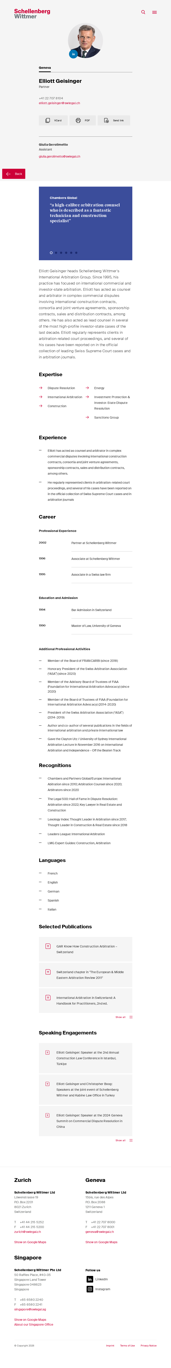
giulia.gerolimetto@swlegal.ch (59, 190)
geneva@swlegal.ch (100, 1243)
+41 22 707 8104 (51, 99)
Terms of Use (127, 1357)
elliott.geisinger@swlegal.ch (59, 104)
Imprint (110, 1357)
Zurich (22, 1191)
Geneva (95, 1191)
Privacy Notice (148, 1357)
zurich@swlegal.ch (27, 1243)
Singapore (28, 1268)
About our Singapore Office (33, 1336)
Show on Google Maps (30, 1253)
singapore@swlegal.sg (30, 1321)
